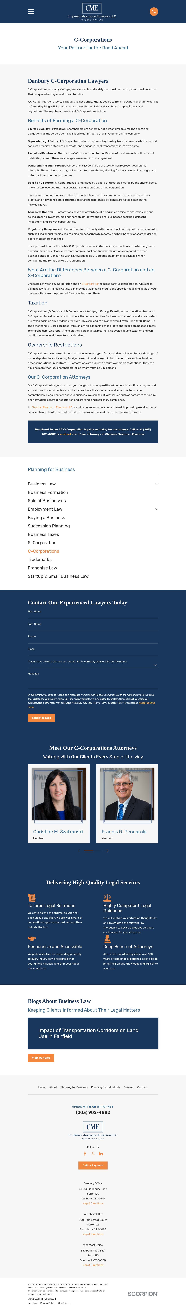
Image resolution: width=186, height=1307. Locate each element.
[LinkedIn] (101, 1154)
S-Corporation (90, 283)
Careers (129, 1087)
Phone (32, 636)
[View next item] (107, 850)
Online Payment (93, 1165)
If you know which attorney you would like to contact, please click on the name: (77, 661)
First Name (34, 611)
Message (33, 673)
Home (42, 1087)
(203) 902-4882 (93, 1112)
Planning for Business (74, 1087)
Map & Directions (93, 1203)
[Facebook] (85, 1154)
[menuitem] (91, 484)
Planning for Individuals (105, 1087)
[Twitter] (93, 1154)
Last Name (34, 624)
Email (31, 649)
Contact (142, 1087)
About (53, 1087)
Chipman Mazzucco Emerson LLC (51, 407)
